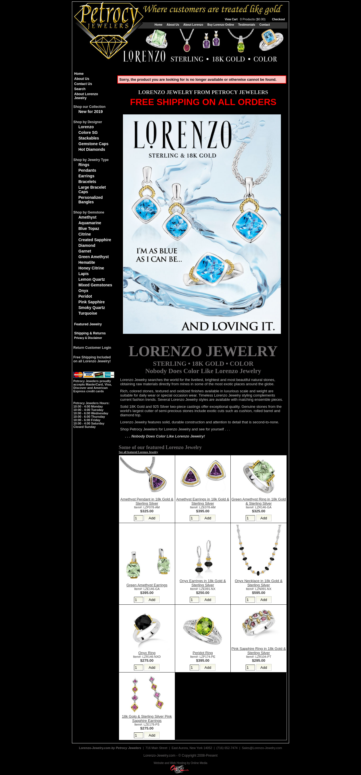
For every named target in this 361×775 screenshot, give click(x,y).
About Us (173, 24)
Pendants (87, 170)
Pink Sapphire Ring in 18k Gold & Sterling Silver (259, 650)
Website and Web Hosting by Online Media (180, 763)
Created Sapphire (94, 240)
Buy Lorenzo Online (220, 24)
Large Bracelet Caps (92, 189)
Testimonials (246, 24)
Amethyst (87, 217)
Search (79, 89)
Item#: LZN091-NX (258, 589)
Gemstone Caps (93, 143)
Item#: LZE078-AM (202, 507)
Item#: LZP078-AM (147, 507)
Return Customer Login (92, 348)
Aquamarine (89, 223)
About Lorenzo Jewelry (86, 96)
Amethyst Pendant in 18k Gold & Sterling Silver (146, 501)
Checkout (278, 19)
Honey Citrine (91, 268)
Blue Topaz (88, 228)
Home (158, 24)
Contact (264, 24)
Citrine (84, 234)
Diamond (86, 245)
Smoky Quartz (91, 307)
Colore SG (88, 132)
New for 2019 (90, 111)
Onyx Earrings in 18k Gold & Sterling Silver (203, 583)
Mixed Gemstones (95, 285)
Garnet (84, 251)
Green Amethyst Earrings (146, 585)
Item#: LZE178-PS (146, 724)
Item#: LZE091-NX (202, 589)
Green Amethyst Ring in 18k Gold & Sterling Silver (259, 501)
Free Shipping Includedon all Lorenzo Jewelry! (92, 359)
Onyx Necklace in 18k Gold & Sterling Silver (259, 583)
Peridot (85, 296)
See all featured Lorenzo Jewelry (138, 452)
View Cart (246, 19)
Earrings (86, 176)
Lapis (83, 273)
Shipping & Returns (90, 333)
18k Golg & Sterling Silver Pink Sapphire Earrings (147, 718)
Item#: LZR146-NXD (147, 656)
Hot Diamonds (91, 149)
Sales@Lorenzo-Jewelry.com (262, 748)
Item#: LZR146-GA (259, 507)
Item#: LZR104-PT (258, 656)
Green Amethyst (93, 256)
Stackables (88, 138)
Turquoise (87, 313)
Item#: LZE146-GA (147, 589)
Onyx (83, 290)
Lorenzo (86, 127)
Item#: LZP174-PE (202, 656)
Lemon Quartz (91, 279)
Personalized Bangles (90, 199)
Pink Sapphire (91, 302)
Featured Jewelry (88, 324)
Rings (83, 164)
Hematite (86, 262)
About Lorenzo (193, 24)
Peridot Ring (203, 653)
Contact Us (83, 84)
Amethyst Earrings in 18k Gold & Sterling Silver (202, 501)
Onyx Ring (146, 653)
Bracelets (87, 181)
